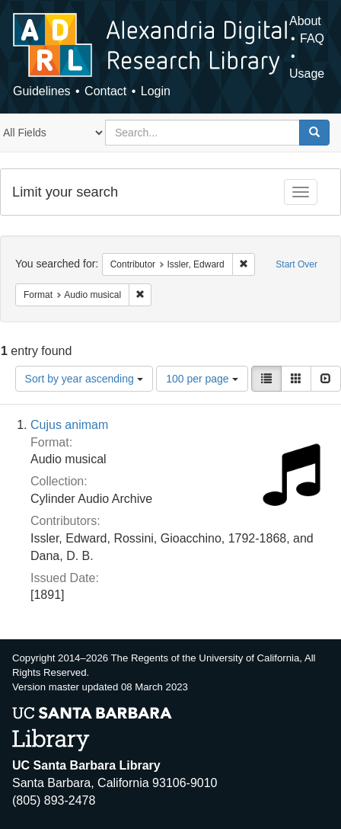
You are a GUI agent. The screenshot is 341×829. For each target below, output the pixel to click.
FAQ (312, 38)
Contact (105, 91)
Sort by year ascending (84, 379)
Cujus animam (69, 424)
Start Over (296, 264)
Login (155, 91)
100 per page (201, 379)
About (305, 20)
